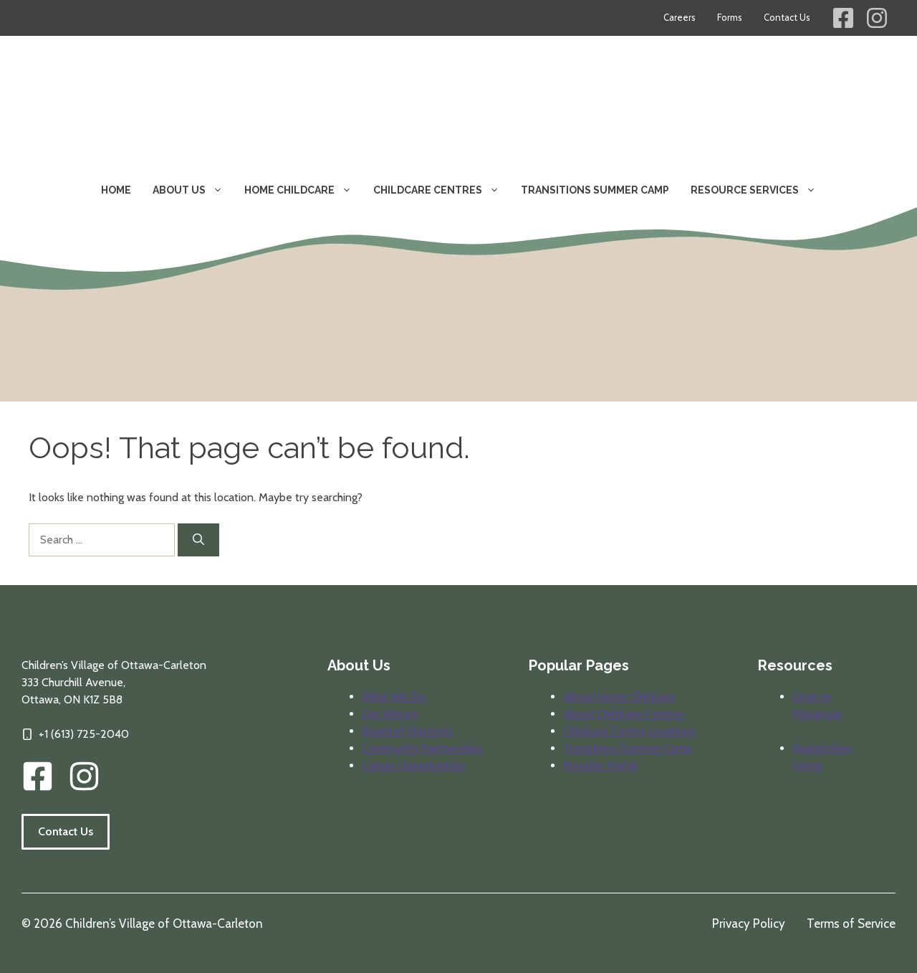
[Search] (198, 539)
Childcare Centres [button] (441, 190)
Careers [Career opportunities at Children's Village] (679, 17)
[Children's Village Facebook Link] (843, 18)
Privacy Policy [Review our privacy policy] (748, 923)
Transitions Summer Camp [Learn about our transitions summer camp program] (595, 190)
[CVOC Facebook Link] (37, 776)
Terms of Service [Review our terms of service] (851, 923)
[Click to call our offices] (75, 734)
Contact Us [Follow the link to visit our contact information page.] (65, 831)
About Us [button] (193, 190)
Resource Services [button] (759, 190)
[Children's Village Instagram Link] (876, 18)
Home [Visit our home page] (116, 190)
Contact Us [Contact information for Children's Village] (787, 17)
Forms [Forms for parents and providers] (729, 17)
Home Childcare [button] (303, 190)
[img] (84, 776)
